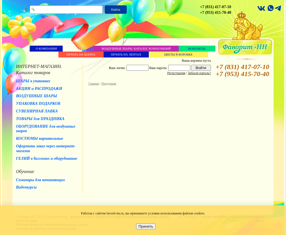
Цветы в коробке (178, 54)
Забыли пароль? (199, 73)
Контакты (197, 48)
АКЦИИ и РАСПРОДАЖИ (39, 89)
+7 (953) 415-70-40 (215, 12)
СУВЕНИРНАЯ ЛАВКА (37, 111)
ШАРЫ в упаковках (33, 81)
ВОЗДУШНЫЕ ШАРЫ (36, 96)
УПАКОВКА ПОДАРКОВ (38, 103)
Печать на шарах (80, 54)
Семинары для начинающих (40, 180)
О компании (46, 48)
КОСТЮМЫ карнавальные (39, 138)
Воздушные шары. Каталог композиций (136, 48)
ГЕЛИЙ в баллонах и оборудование (46, 158)
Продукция (109, 83)
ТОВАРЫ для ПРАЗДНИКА (40, 119)
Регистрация (176, 73)
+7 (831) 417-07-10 (215, 7)
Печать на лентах (126, 54)
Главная (94, 83)
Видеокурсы (26, 187)
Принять (145, 226)
